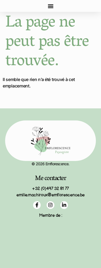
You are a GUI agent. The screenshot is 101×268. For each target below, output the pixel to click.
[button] (50, 6)
